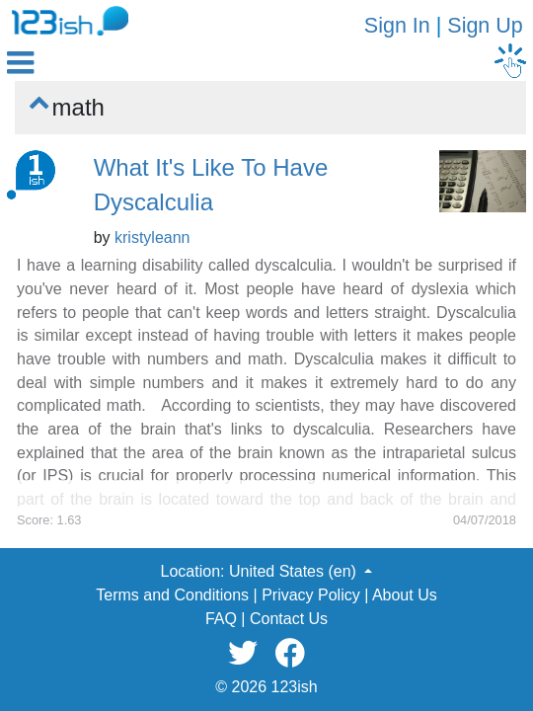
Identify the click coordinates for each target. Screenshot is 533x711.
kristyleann (152, 237)
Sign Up (485, 26)
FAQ (221, 618)
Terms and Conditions (172, 595)
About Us (404, 595)
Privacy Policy (311, 595)
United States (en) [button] (294, 571)
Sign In (397, 26)
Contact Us (289, 618)
